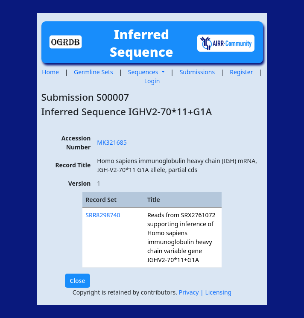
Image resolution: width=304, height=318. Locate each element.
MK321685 (111, 142)
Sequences (144, 72)
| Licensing (215, 292)
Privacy (189, 292)
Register (241, 72)
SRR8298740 (102, 215)
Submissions (197, 72)
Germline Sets (93, 72)
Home (50, 72)
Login (152, 81)
